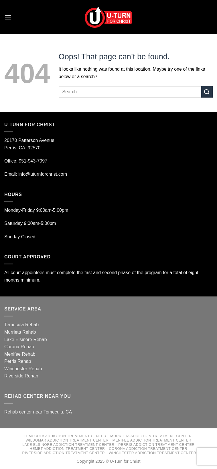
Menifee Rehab (19, 354)
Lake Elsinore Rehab (25, 339)
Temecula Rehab (21, 324)
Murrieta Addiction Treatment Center (151, 436)
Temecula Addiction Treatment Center (65, 436)
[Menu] (7, 17)
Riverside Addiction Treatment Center (63, 453)
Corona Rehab (19, 346)
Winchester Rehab (23, 368)
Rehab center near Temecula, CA (38, 411)
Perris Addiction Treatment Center (157, 445)
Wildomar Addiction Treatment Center (67, 440)
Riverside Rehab (21, 375)
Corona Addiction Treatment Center (148, 449)
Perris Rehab (17, 361)
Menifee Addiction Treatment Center (152, 440)
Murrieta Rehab (20, 332)
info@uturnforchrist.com (43, 174)
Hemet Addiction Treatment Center (67, 449)
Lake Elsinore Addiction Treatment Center (68, 445)
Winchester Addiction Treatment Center (152, 453)
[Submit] (207, 91)
